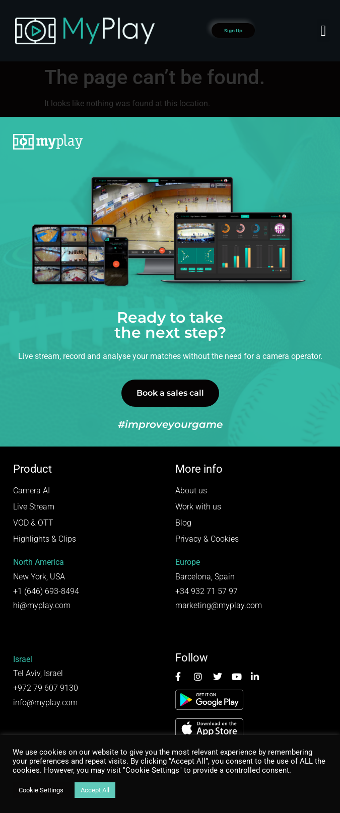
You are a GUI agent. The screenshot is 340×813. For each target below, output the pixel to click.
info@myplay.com (45, 702)
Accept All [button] (95, 790)
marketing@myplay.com (218, 605)
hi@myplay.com (42, 605)
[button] (323, 30)
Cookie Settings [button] (41, 790)
